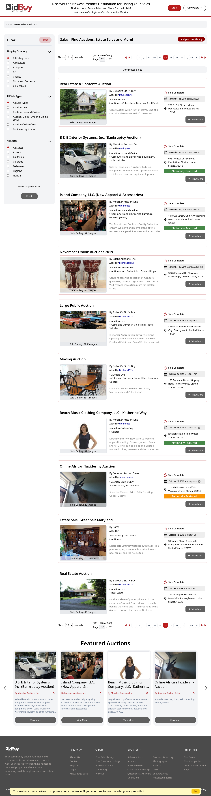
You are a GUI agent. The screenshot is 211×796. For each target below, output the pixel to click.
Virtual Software (104, 765)
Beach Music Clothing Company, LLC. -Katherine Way (103, 412)
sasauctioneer (126, 477)
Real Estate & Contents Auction (85, 83)
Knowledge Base (79, 773)
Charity (17, 76)
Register (74, 765)
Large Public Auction (77, 305)
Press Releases (135, 765)
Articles (131, 761)
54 (176, 57)
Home (9, 24)
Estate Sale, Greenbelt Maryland (86, 520)
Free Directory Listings (107, 761)
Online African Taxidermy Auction (87, 466)
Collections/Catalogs (138, 769)
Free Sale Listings (104, 757)
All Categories (20, 58)
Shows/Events (160, 773)
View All (99, 773)
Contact (74, 761)
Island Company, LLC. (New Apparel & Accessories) (101, 194)
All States (18, 147)
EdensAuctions (126, 262)
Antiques (18, 67)
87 (197, 57)
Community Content (195, 765)
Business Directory (163, 757)
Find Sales (189, 757)
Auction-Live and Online (26, 112)
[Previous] (125, 57)
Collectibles (19, 85)
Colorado (18, 161)
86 (191, 57)
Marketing (101, 769)
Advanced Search (162, 777)
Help (186, 769)
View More (35, 720)
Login (174, 7)
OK (195, 791)
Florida (17, 175)
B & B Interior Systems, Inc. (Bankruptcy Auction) (100, 137)
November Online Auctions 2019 (86, 251)
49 (149, 57)
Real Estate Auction (76, 573)
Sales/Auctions (135, 757)
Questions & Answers (139, 773)
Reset (45, 39)
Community (194, 7)
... (144, 57)
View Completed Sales (29, 186)
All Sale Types (20, 102)
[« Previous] (125, 57)
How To (157, 765)
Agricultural (19, 62)
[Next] (201, 57)
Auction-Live (20, 107)
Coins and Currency (24, 81)
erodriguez (124, 148)
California (18, 157)
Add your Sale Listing (191, 39)
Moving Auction (73, 359)
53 (171, 57)
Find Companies (193, 761)
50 (154, 57)
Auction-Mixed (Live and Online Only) (30, 118)
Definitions (133, 777)
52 (165, 57)
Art (14, 72)
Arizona (17, 152)
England (17, 170)
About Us (75, 757)
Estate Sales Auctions (24, 24)
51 (160, 57)
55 (182, 57)
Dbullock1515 (126, 94)
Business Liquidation (24, 129)
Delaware (18, 166)
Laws (155, 769)
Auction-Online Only (24, 124)
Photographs (160, 761)
